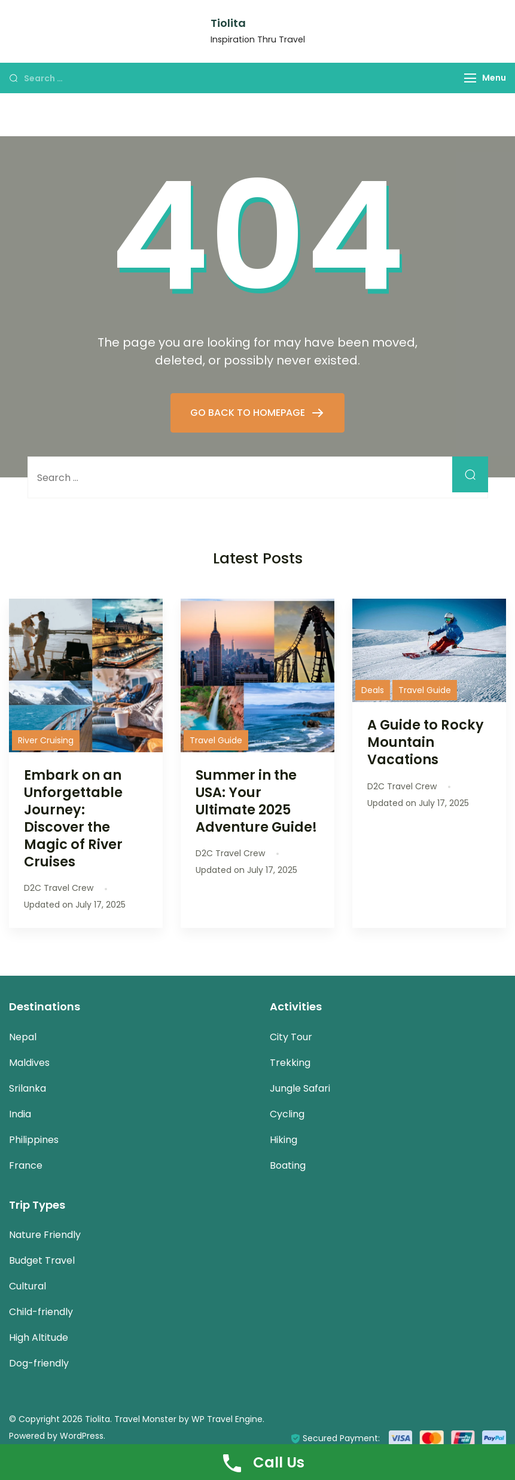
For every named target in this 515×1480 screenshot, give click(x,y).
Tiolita (228, 23)
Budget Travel (42, 1260)
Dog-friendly (39, 1363)
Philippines (34, 1140)
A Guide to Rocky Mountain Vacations (425, 742)
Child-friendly (41, 1312)
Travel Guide (216, 740)
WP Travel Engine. (227, 1419)
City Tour (291, 1037)
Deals (372, 690)
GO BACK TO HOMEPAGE (248, 412)
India (20, 1114)
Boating (288, 1165)
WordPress (81, 1436)
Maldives (29, 1063)
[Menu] (470, 77)
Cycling (287, 1114)
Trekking (290, 1063)
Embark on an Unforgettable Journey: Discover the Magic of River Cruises (73, 818)
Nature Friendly (45, 1235)
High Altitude (38, 1337)
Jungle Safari (300, 1088)
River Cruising (46, 740)
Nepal (22, 1037)
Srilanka (27, 1088)
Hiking (283, 1140)
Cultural (27, 1286)
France (25, 1165)
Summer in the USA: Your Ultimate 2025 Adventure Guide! (256, 800)
